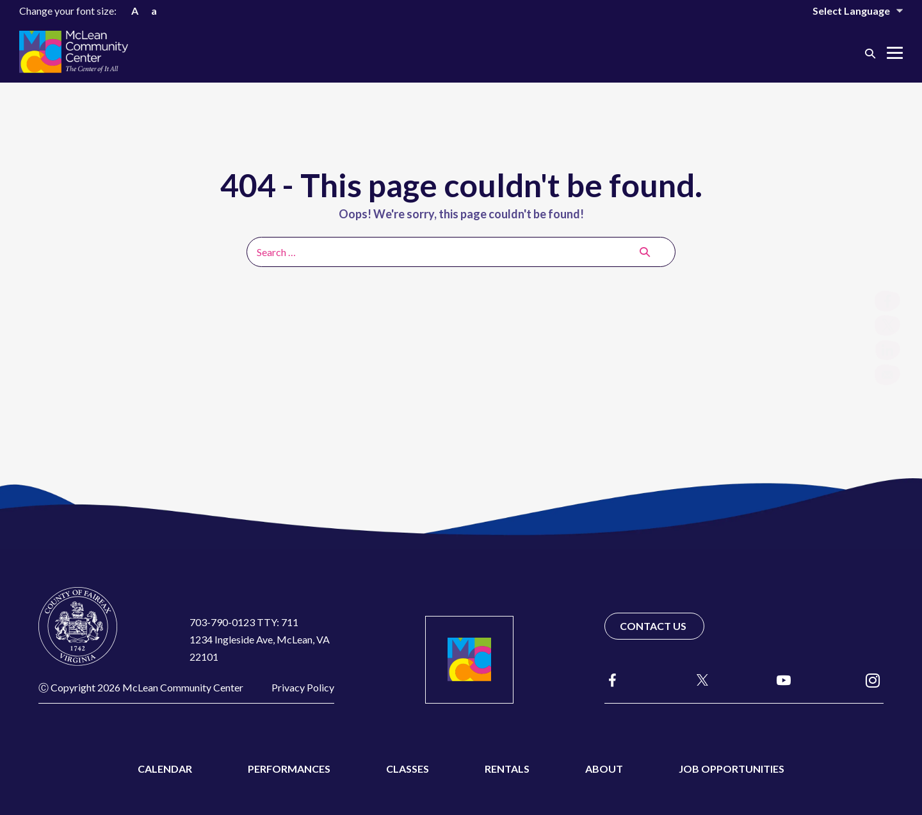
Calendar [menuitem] (165, 769)
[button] (870, 53)
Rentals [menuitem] (507, 769)
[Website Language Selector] (849, 10)
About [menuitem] (604, 769)
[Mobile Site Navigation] (895, 53)
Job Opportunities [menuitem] (731, 769)
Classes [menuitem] (407, 769)
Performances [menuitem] (289, 769)
